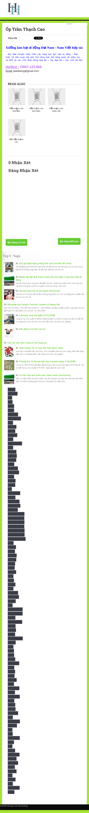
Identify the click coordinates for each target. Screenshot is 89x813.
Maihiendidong (15, 625)
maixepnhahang (15, 641)
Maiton (12, 629)
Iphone (11, 587)
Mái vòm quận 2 (15, 612)
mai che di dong (21, 809)
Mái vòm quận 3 (15, 616)
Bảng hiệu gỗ (14, 421)
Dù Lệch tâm (14, 504)
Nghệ (11, 658)
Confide (12, 463)
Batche (11, 434)
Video (11, 795)
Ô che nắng (13, 691)
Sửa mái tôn (14, 758)
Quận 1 (11, 708)
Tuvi (10, 787)
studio (11, 753)
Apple (11, 409)
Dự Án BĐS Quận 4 (16, 521)
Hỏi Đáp (12, 575)
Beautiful (12, 438)
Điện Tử (12, 550)
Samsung (12, 728)
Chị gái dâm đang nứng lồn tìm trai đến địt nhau (45, 266)
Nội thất (12, 683)
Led (10, 608)
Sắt (10, 733)
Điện (11, 546)
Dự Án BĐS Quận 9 (16, 538)
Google (12, 563)
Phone (11, 695)
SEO (10, 737)
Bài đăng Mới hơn (69, 244)
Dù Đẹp (11, 500)
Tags (16, 259)
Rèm (10, 720)
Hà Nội (11, 567)
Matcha (12, 645)
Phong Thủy (14, 699)
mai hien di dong (6, 809)
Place (11, 704)
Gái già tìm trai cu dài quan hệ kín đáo (39, 293)
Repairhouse (14, 724)
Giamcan (12, 558)
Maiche (11, 621)
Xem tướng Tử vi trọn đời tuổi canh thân (41, 351)
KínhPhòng (13, 600)
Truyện (12, 782)
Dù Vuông (13, 513)
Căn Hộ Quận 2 (15, 446)
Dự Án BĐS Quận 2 (16, 517)
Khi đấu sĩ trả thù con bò (32, 332)
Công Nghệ (13, 475)
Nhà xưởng (13, 666)
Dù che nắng (14, 496)
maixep (11, 637)
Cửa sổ (12, 484)
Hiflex (11, 571)
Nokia (11, 679)
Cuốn (11, 480)
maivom (12, 633)
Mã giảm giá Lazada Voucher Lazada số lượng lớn (33, 307)
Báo (10, 426)
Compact (12, 459)
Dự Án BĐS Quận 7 (16, 529)
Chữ (10, 450)
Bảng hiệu (13, 417)
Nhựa (11, 670)
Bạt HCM (12, 430)
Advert (11, 392)
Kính (10, 591)
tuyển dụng (14, 791)
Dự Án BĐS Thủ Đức (17, 542)
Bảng (11, 413)
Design (11, 488)
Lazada (12, 604)
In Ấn (11, 583)
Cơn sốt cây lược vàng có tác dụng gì (27, 345)
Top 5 (7, 259)
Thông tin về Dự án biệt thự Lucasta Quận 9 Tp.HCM (47, 364)
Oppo (11, 687)
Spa (10, 749)
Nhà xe (11, 662)
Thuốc (11, 770)
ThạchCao (13, 766)
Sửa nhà (12, 762)
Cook (11, 467)
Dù (10, 492)
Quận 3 (12, 712)
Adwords (13, 397)
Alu (10, 405)
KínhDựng (13, 596)
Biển (10, 442)
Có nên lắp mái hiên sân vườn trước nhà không (44, 378)
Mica (10, 650)
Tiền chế (12, 774)
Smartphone (14, 741)
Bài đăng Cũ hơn (16, 245)
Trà (10, 778)
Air (10, 401)
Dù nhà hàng (14, 509)
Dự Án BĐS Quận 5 (16, 525)
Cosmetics (13, 471)
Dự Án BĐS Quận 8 (16, 533)
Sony (11, 745)
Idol (10, 579)
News (11, 654)
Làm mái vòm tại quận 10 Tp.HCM (37, 318)
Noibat (11, 675)
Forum (11, 554)
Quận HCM (13, 716)
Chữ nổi (12, 455)
